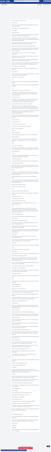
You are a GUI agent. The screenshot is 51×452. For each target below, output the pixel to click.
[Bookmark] (40, 4)
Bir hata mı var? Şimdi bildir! (25, 446)
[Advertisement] (25, 12)
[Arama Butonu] (38, 1)
